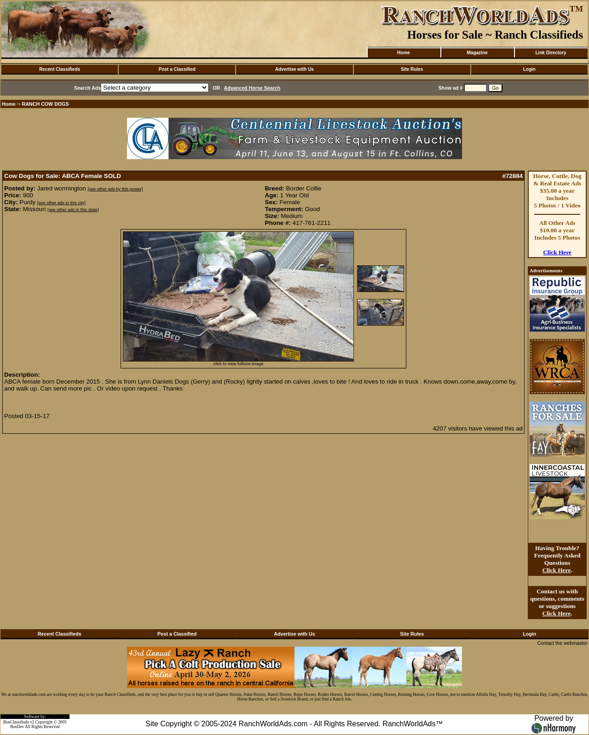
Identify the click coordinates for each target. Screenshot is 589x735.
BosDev (17, 726)
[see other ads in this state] (72, 209)
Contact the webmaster (562, 643)
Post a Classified (177, 69)
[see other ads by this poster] (115, 189)
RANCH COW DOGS (45, 104)
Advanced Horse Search (252, 88)
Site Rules (412, 69)
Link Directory (550, 52)
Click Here (557, 252)
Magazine (477, 52)
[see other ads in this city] (61, 203)
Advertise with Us (294, 69)
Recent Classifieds (59, 69)
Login (529, 69)
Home (403, 52)
